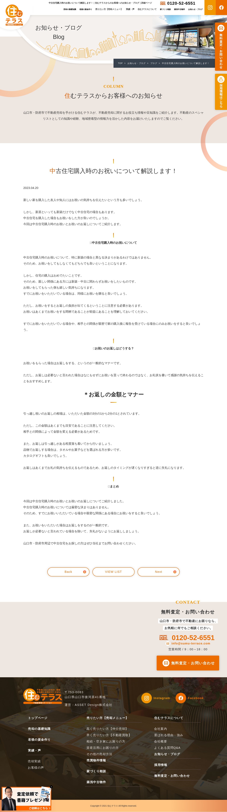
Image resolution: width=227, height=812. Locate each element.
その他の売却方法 (99, 754)
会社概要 (160, 741)
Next (158, 572)
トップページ (37, 718)
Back (68, 572)
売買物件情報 (96, 760)
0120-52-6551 (181, 3)
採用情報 (160, 765)
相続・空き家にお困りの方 (105, 741)
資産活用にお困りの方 (102, 748)
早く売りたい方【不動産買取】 (109, 735)
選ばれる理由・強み (168, 735)
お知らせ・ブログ (195, 9)
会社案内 (160, 729)
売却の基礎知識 (69, 9)
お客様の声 (36, 767)
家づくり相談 (165, 9)
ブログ (153, 63)
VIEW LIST (113, 572)
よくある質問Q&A (167, 748)
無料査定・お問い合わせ (193, 663)
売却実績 (34, 761)
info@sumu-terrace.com (190, 643)
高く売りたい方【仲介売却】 (107, 729)
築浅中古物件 (179, 9)
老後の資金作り (85, 9)
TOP (120, 63)
